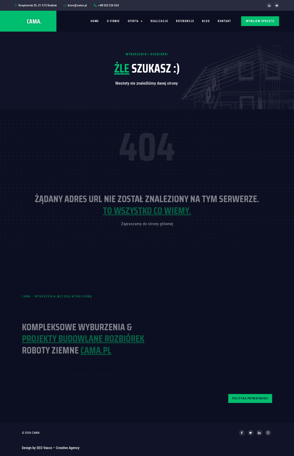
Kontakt (224, 21)
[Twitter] (251, 433)
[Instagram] (268, 433)
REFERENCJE (185, 21)
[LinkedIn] (269, 5)
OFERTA (135, 21)
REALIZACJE (159, 21)
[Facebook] (242, 433)
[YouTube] (276, 5)
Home (95, 21)
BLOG (206, 21)
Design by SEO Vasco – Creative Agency (50, 448)
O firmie (113, 21)
